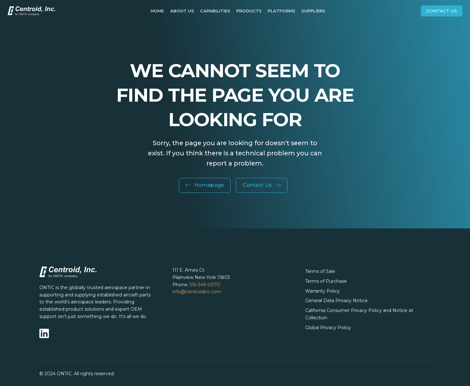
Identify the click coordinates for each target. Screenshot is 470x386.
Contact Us (441, 10)
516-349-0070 (205, 285)
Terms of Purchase (326, 281)
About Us (182, 10)
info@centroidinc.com (196, 292)
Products (249, 10)
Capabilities (215, 10)
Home (157, 10)
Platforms (281, 10)
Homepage (204, 185)
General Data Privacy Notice (336, 300)
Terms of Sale (320, 271)
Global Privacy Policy (328, 327)
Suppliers (313, 10)
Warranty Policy (322, 291)
